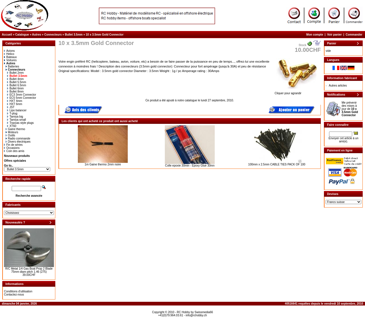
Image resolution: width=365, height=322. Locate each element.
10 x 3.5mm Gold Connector (104, 34)
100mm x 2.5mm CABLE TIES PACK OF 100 (276, 164)
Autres (36, 34)
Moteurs (12, 132)
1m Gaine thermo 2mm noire (103, 164)
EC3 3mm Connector (21, 94)
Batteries (12, 66)
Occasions (12, 147)
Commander (354, 34)
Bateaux (10, 57)
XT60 (11, 126)
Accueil (7, 34)
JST (11, 107)
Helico (9, 54)
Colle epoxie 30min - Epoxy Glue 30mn (189, 165)
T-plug (12, 113)
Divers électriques (18, 141)
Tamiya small (16, 119)
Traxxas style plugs (20, 122)
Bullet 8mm (15, 91)
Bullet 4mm (15, 79)
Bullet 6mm (15, 88)
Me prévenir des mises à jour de (350, 109)
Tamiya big (15, 116)
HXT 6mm (14, 104)
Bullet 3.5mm (73, 34)
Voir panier (334, 34)
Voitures (10, 60)
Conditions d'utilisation (18, 291)
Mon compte (314, 34)
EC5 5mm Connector (21, 97)
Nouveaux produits (17, 155)
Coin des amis (14, 151)
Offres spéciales (15, 160)
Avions (9, 50)
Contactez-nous (14, 294)
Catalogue (22, 34)
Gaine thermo (15, 129)
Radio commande (18, 138)
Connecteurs (53, 34)
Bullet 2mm (15, 72)
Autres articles (338, 85)
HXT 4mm (14, 100)
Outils (10, 135)
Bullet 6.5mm (16, 85)
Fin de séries (13, 144)
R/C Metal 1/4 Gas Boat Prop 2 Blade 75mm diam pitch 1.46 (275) (28, 270)
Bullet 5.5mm (16, 82)
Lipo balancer (17, 110)
